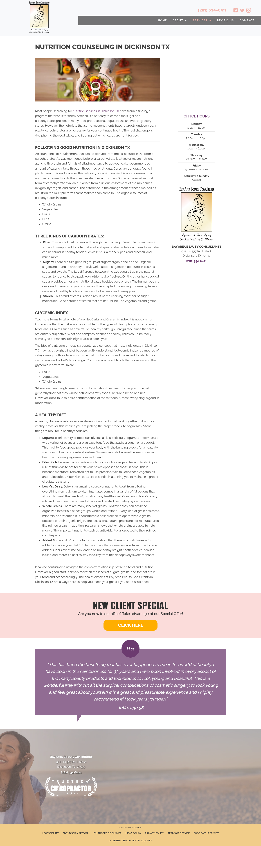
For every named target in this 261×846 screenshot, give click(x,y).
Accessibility (50, 833)
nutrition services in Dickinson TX (96, 111)
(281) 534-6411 (212, 10)
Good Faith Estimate (206, 833)
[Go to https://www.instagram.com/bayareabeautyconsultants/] (248, 11)
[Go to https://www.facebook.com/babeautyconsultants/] (235, 11)
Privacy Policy (154, 833)
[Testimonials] (130, 682)
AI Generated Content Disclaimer (130, 840)
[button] (131, 625)
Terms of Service (179, 833)
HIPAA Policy (133, 833)
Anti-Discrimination (75, 833)
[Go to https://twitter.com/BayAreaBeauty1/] (242, 11)
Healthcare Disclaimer (107, 833)
